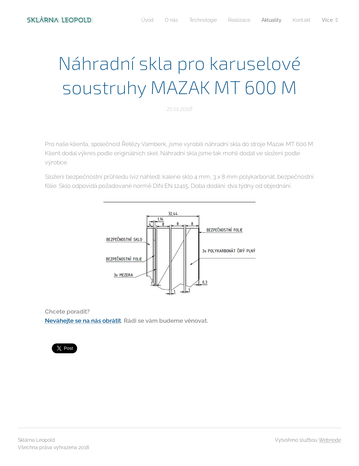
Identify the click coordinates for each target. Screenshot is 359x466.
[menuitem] (137, 20)
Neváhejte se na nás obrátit (83, 320)
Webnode (330, 440)
